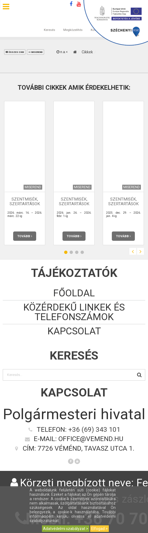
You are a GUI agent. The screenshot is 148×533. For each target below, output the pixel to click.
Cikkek (87, 52)
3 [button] (76, 252)
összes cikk (15, 52)
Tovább (24, 236)
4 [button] (82, 252)
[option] (24, 173)
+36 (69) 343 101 (94, 429)
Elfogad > (99, 528)
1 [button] (65, 252)
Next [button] (140, 251)
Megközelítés (72, 24)
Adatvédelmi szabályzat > (65, 528)
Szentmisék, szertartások (25, 201)
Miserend (35, 52)
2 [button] (71, 252)
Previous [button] (132, 251)
